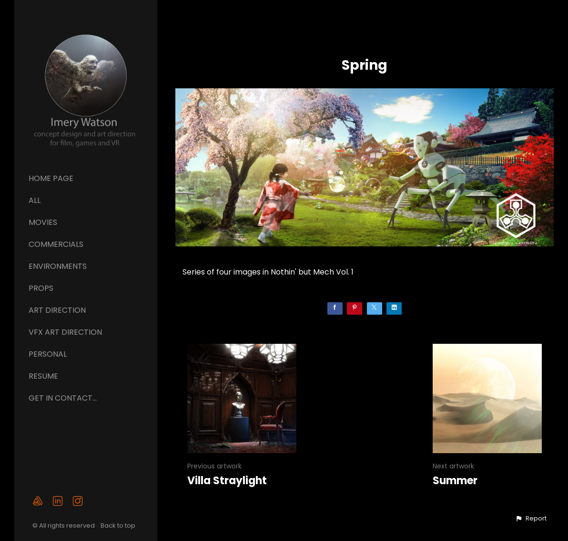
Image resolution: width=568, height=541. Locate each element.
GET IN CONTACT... (63, 397)
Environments (58, 266)
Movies (43, 222)
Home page (51, 178)
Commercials (56, 244)
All (35, 200)
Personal (48, 354)
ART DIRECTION (57, 310)
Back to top (119, 525)
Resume (43, 376)
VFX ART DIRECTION (65, 332)
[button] (530, 518)
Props (41, 288)
